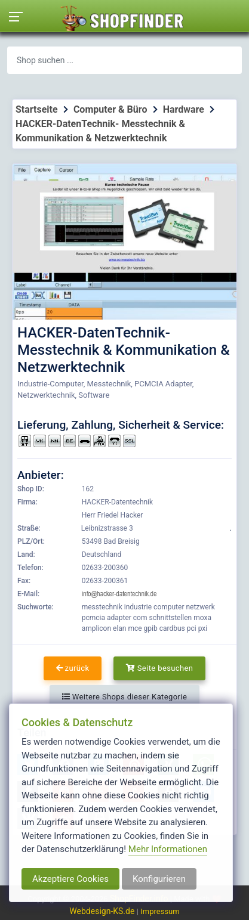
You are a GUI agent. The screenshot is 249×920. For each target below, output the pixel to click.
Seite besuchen (159, 668)
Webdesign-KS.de (103, 911)
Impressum (159, 911)
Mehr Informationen (167, 849)
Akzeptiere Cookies (70, 878)
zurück (73, 668)
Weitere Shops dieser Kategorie (124, 696)
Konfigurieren (159, 878)
